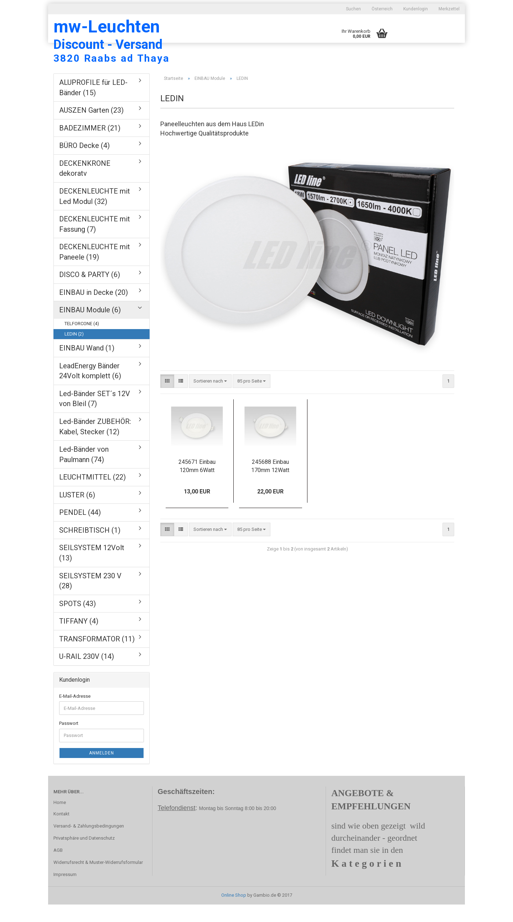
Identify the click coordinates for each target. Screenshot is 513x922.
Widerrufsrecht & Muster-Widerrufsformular (98, 879)
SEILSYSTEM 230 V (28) (90, 598)
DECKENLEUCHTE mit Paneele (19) (94, 269)
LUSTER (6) (77, 512)
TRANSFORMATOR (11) (97, 656)
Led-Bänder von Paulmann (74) (84, 471)
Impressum (65, 892)
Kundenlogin (415, 8)
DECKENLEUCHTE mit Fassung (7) (94, 241)
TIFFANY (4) (78, 638)
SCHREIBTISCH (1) (89, 547)
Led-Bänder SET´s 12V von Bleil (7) (94, 416)
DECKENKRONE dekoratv (84, 185)
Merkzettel (449, 8)
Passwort (68, 740)
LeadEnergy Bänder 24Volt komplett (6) (90, 388)
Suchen (353, 8)
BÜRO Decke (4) (84, 163)
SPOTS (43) (77, 621)
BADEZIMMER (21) (89, 145)
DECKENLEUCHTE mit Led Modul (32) (94, 213)
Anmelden (101, 770)
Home (59, 820)
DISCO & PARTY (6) (89, 292)
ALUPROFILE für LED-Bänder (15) (93, 105)
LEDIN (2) (74, 351)
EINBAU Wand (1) (86, 365)
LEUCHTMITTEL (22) (92, 494)
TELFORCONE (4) (81, 341)
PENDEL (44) (80, 530)
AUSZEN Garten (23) (91, 127)
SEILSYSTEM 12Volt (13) (91, 570)
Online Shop (233, 912)
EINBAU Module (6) (90, 327)
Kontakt (61, 831)
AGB (58, 867)
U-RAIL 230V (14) (86, 674)
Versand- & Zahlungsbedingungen (88, 843)
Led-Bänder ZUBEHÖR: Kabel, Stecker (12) (95, 444)
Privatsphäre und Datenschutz (84, 855)
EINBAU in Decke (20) (93, 310)
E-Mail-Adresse (74, 713)
